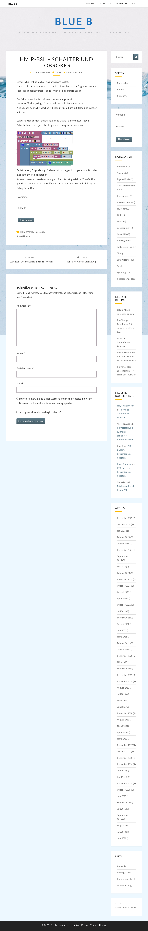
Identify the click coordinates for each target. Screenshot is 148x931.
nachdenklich (123, 227)
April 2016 (122, 777)
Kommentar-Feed (126, 879)
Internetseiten (124, 202)
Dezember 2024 (124, 549)
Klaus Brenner (124, 464)
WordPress (82, 925)
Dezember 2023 (124, 579)
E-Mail (22, 208)
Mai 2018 (121, 726)
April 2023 (122, 598)
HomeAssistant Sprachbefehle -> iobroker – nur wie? (126, 370)
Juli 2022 (121, 611)
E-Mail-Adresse (25, 368)
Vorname (23, 197)
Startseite (91, 3)
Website (20, 383)
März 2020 (122, 662)
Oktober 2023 (124, 585)
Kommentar (23, 305)
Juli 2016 (121, 770)
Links (119, 215)
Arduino (121, 172)
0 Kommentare (74, 72)
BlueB (58, 72)
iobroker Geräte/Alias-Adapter (123, 342)
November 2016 (125, 764)
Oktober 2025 (124, 524)
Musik (120, 221)
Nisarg (103, 925)
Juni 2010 (121, 838)
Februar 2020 (123, 668)
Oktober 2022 (124, 604)
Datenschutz (106, 3)
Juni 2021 (121, 630)
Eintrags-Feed (124, 872)
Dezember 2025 (124, 518)
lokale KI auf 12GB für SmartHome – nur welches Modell (126, 356)
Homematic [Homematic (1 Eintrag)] (123, 904)
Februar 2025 (123, 537)
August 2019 (123, 687)
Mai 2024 (121, 566)
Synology (121, 272)
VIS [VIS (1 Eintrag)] (129, 908)
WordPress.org (124, 885)
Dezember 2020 (124, 655)
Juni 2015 (121, 796)
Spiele (120, 266)
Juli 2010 (121, 831)
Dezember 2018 (124, 713)
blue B (12, 3)
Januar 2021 (123, 649)
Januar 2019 (123, 706)
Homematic (26, 231)
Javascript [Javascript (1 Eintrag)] (118, 908)
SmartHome (23, 236)
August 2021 (123, 623)
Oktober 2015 (124, 789)
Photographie (124, 240)
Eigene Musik (123, 179)
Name (20, 353)
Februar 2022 (123, 617)
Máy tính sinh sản (125, 405)
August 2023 (123, 592)
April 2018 (122, 732)
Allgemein (122, 166)
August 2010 (123, 825)
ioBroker (39, 231)
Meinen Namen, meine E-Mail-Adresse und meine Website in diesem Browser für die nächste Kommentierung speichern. (55, 401)
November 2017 (125, 745)
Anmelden (122, 866)
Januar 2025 (123, 543)
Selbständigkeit (125, 246)
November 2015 (125, 783)
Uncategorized (124, 278)
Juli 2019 (121, 694)
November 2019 (125, 681)
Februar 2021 (123, 643)
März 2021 (122, 636)
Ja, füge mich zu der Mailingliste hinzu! (38, 412)
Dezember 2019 (124, 675)
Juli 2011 (121, 808)
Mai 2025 (121, 530)
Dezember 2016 (124, 757)
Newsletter (121, 3)
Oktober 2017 (124, 751)
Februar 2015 (123, 802)
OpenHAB (122, 234)
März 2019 (122, 700)
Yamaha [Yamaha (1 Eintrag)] (133, 908)
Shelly (120, 253)
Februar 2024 (123, 573)
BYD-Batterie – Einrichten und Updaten (124, 472)
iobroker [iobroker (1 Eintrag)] (131, 904)
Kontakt (136, 3)
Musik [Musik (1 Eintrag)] (125, 908)
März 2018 (122, 738)
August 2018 (123, 719)
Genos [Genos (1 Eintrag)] (117, 904)
